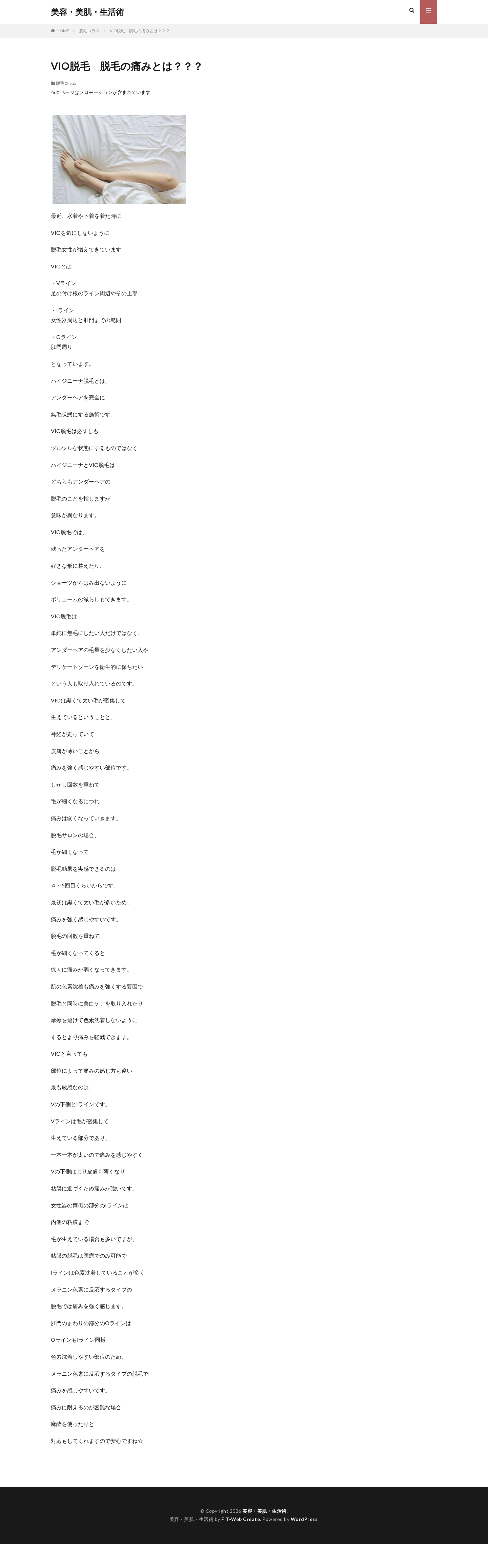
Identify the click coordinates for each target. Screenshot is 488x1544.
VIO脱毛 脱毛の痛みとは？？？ (140, 30)
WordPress (304, 1519)
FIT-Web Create (240, 1519)
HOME (63, 30)
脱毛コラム (89, 30)
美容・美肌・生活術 (87, 12)
